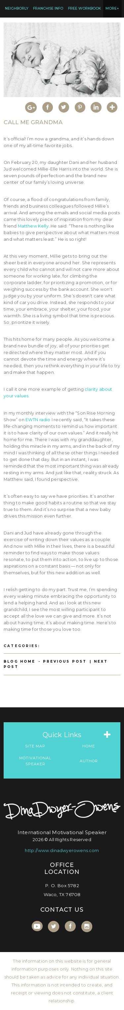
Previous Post (65, 661)
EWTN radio (38, 419)
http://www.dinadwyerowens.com (62, 850)
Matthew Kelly (33, 226)
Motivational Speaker (35, 761)
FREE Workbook (84, 8)
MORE (112, 8)
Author (89, 761)
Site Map (35, 746)
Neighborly (16, 8)
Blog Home (19, 661)
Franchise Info (48, 8)
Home (88, 746)
